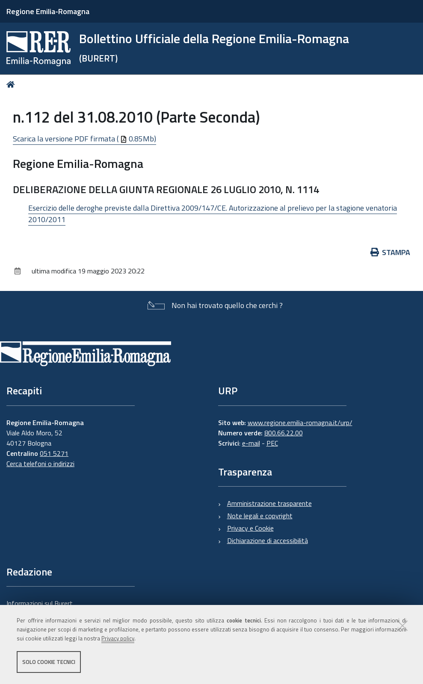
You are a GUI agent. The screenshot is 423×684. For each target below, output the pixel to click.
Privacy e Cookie (250, 528)
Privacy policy (117, 638)
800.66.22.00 (283, 433)
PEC (272, 443)
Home (12, 84)
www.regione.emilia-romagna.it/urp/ (300, 422)
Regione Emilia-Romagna (47, 11)
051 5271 (54, 453)
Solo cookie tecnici (48, 662)
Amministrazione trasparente (269, 503)
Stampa (390, 252)
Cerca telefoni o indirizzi (40, 463)
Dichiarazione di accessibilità (267, 540)
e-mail (251, 443)
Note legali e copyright (260, 516)
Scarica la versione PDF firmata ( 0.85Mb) (84, 138)
